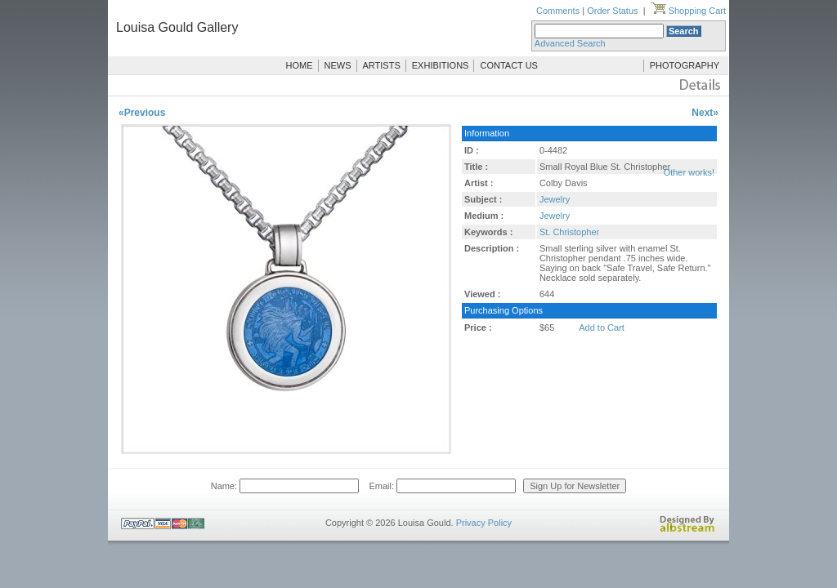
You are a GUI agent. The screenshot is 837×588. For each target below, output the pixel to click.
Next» (705, 112)
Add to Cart (601, 327)
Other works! (689, 172)
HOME (299, 65)
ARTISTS (382, 65)
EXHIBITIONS (440, 65)
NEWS (338, 65)
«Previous (142, 112)
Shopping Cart (688, 11)
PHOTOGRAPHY (684, 65)
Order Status (612, 11)
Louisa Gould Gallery (177, 27)
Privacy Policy (484, 523)
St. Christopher (569, 232)
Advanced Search (570, 43)
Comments (558, 11)
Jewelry (554, 199)
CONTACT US (509, 65)
